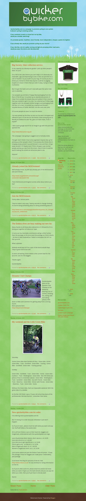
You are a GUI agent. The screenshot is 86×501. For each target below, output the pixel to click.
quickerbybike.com (64, 302)
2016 (71, 164)
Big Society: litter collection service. (27, 65)
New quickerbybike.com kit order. (26, 412)
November (72, 187)
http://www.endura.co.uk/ (20, 463)
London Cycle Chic (63, 305)
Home (33, 486)
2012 (71, 169)
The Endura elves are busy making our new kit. (32, 223)
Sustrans (60, 310)
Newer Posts (16, 486)
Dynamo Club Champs (21, 276)
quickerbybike (62, 161)
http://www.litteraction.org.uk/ (22, 132)
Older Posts (50, 486)
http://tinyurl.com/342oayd (20, 308)
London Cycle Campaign (65, 313)
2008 (71, 294)
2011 (71, 172)
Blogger (52, 498)
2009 (71, 289)
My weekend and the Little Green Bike (28, 322)
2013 (71, 166)
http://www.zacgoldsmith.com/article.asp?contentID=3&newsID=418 (25, 177)
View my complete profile (61, 166)
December (72, 181)
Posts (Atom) (23, 490)
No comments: (42, 158)
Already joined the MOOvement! (26, 166)
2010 (71, 175)
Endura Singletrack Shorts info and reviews (66, 316)
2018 (71, 161)
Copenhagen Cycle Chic (65, 308)
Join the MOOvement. (21, 196)
